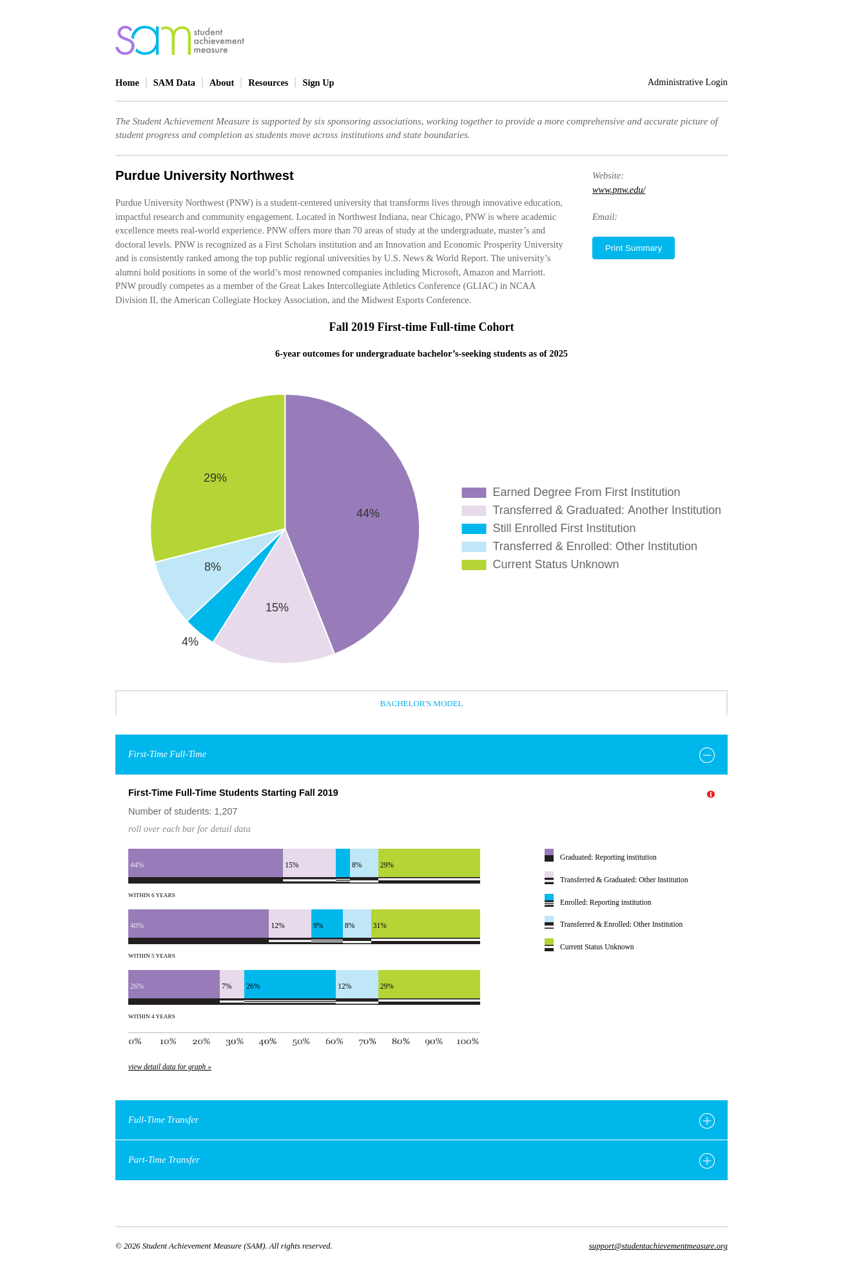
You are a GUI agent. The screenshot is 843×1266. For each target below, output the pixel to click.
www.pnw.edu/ (619, 189)
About (221, 82)
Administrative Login (688, 81)
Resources (268, 82)
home (179, 40)
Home (127, 82)
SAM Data (174, 82)
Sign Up (318, 82)
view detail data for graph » (169, 1067)
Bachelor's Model (421, 703)
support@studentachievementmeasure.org (658, 1246)
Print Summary (633, 248)
